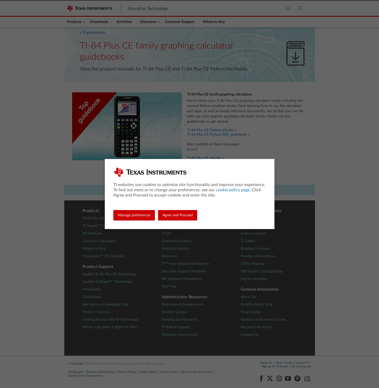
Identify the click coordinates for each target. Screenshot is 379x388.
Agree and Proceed (177, 215)
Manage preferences (134, 215)
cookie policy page (233, 190)
